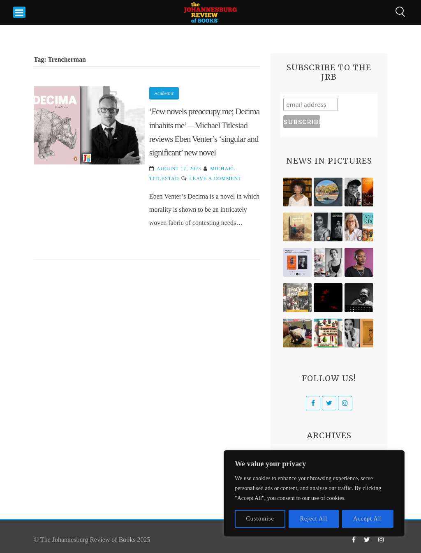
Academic (164, 93)
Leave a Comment (215, 178)
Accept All (367, 519)
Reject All (313, 519)
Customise (260, 519)
